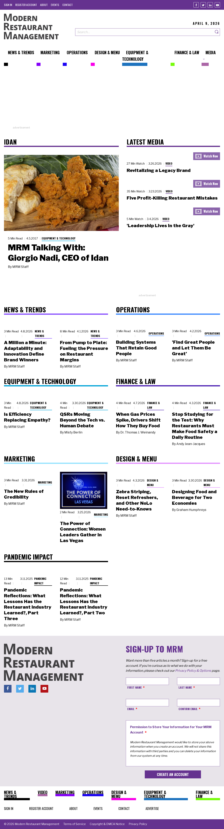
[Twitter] (203, 5)
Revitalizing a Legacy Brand (159, 170)
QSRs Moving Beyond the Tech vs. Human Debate (82, 419)
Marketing (45, 482)
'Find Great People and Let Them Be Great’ (193, 347)
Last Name (185, 687)
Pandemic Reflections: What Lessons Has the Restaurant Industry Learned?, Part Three (27, 604)
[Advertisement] (112, 98)
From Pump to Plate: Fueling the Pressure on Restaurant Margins (84, 351)
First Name (134, 687)
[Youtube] (217, 5)
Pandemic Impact (40, 580)
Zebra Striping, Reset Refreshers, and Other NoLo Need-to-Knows (137, 500)
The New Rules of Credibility (24, 494)
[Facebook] (196, 5)
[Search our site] (144, 32)
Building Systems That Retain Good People (136, 347)
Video (168, 163)
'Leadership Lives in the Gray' (160, 225)
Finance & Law (153, 405)
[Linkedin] (210, 5)
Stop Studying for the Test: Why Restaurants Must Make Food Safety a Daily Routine (194, 425)
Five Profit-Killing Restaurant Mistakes (172, 198)
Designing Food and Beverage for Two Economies (194, 497)
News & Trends (39, 333)
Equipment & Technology (58, 238)
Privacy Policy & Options (193, 671)
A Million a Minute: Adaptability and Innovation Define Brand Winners (25, 351)
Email (130, 709)
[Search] (217, 32)
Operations (156, 333)
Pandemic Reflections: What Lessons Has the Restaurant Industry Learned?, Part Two (83, 601)
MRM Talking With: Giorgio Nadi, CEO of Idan (58, 252)
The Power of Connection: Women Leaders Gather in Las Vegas (83, 532)
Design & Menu (152, 482)
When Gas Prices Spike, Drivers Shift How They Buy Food (138, 419)
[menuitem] (8, 5)
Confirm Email (188, 709)
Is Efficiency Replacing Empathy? (27, 417)
